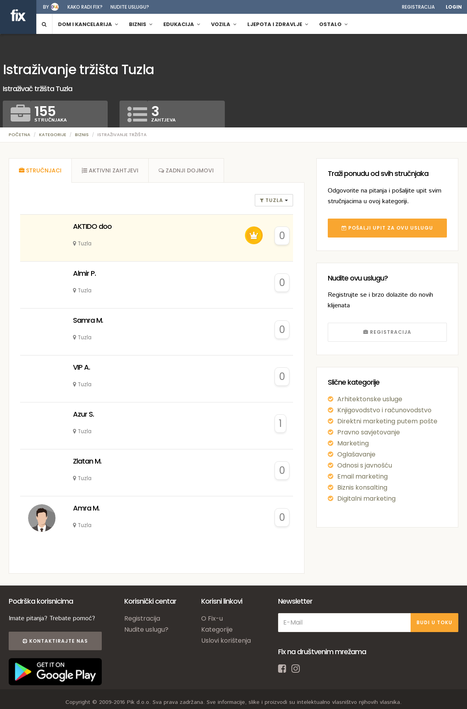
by (46, 7)
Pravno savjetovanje (368, 432)
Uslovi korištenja (226, 640)
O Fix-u (212, 618)
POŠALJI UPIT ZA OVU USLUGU (387, 227)
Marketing (353, 443)
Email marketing (362, 476)
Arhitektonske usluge (369, 399)
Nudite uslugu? (129, 7)
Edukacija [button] (181, 24)
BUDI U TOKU (434, 622)
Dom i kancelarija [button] (88, 24)
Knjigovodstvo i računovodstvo (384, 410)
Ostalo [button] (333, 24)
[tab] (40, 170)
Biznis (82, 134)
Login (454, 7)
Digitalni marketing (366, 498)
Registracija (418, 7)
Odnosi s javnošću (364, 465)
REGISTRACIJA (387, 332)
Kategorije (52, 134)
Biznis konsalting (362, 487)
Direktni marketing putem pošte (387, 421)
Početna (19, 134)
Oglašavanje (356, 454)
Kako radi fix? (85, 7)
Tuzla (272, 200)
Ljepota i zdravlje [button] (277, 24)
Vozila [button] (223, 24)
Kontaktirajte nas (55, 641)
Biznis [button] (140, 24)
